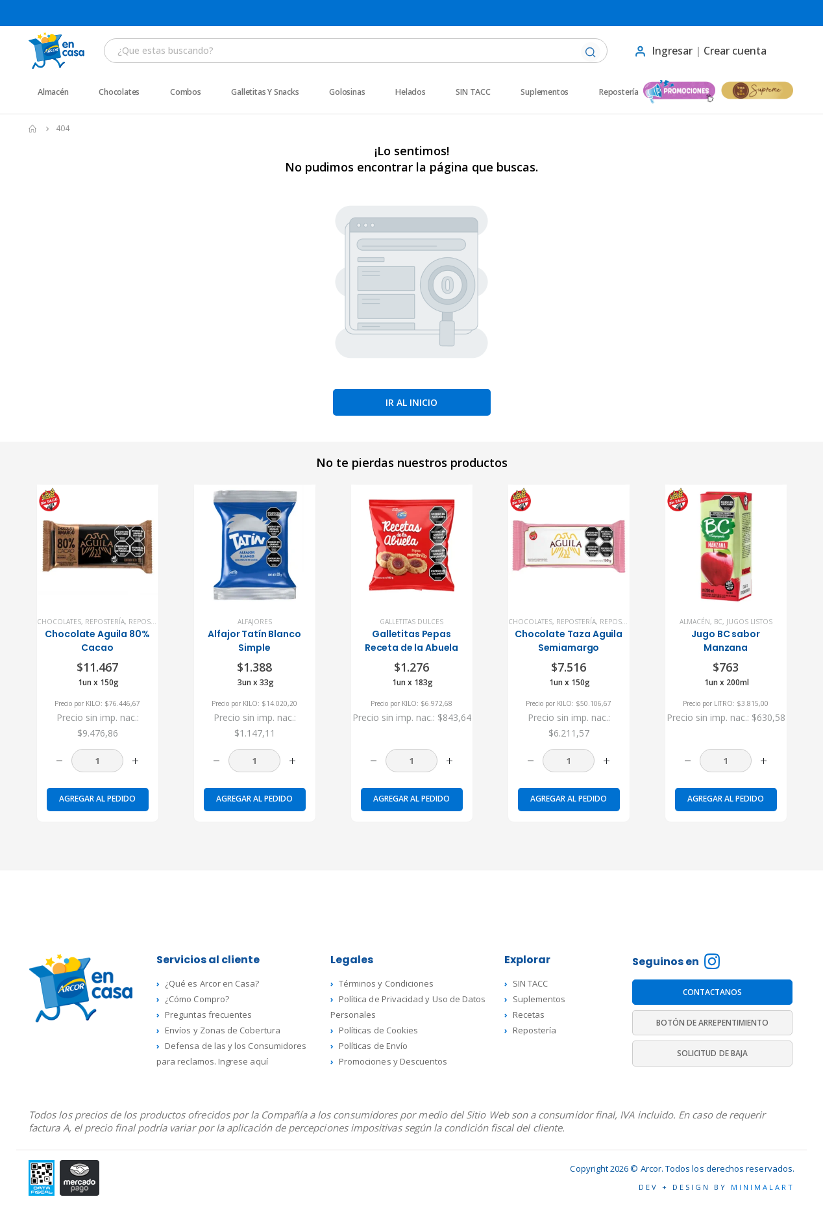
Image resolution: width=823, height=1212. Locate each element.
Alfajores (255, 621)
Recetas (529, 1014)
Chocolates (119, 92)
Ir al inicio (411, 402)
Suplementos (545, 92)
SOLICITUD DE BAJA (712, 1053)
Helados (410, 92)
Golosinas (347, 92)
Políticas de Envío (373, 1046)
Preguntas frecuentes (208, 1014)
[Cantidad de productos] (97, 760)
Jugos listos (749, 621)
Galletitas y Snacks (265, 92)
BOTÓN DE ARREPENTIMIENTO (712, 1022)
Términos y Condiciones (386, 983)
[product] (97, 545)
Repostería (619, 92)
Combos (185, 92)
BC (718, 621)
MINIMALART (762, 1187)
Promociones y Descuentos (393, 1061)
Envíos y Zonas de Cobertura (222, 1030)
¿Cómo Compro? (197, 999)
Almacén (53, 92)
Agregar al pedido (97, 798)
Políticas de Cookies (378, 1030)
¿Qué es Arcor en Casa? (212, 983)
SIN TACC (473, 92)
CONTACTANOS (713, 992)
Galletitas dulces (411, 621)
